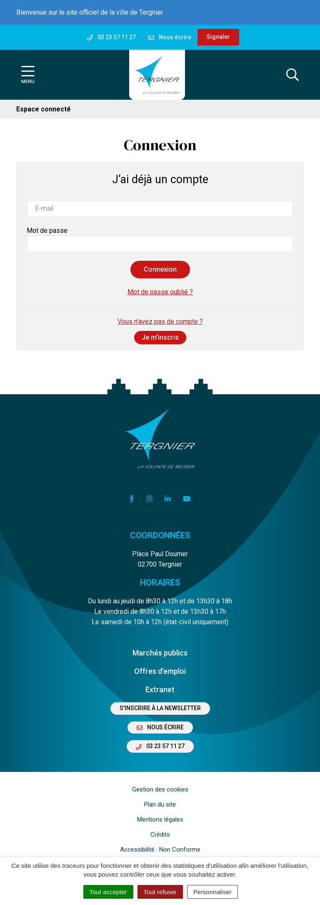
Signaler (218, 36)
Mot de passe (47, 230)
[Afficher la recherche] (292, 75)
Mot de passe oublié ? (160, 292)
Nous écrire (160, 727)
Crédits (160, 834)
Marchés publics (160, 652)
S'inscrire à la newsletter (160, 708)
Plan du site (160, 804)
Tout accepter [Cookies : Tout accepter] (108, 891)
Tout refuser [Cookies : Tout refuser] (160, 891)
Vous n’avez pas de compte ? (160, 331)
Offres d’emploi (160, 671)
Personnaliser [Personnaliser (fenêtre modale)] (212, 891)
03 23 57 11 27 (160, 746)
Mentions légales (160, 819)
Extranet (160, 689)
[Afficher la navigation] (28, 75)
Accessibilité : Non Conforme (160, 849)
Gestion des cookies (160, 789)
